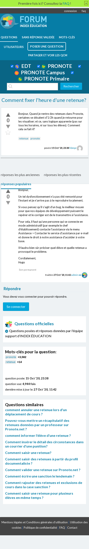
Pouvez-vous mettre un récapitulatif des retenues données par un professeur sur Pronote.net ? (37, 424)
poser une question (46, 46)
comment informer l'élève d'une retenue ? (38, 435)
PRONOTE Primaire (43, 79)
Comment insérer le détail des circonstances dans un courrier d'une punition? (44, 444)
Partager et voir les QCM (47, 55)
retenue (23, 138)
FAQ (62, 527)
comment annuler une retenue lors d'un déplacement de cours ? (36, 412)
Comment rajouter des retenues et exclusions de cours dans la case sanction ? (43, 484)
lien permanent (27, 269)
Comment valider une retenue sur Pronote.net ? (42, 470)
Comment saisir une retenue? (28, 453)
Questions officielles (29, 323)
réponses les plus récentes (62, 175)
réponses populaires (16, 184)
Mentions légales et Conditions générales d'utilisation (34, 522)
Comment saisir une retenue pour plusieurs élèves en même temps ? (39, 495)
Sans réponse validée (38, 37)
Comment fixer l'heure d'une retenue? (43, 100)
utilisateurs (14, 47)
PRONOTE (56, 66)
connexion (70, 11)
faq (84, 11)
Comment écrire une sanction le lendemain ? (39, 476)
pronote (35, 138)
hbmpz (72, 147)
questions (9, 37)
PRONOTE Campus (40, 72)
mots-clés (67, 37)
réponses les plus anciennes (20, 175)
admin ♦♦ (76, 274)
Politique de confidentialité (40, 527)
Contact (72, 527)
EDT (23, 66)
